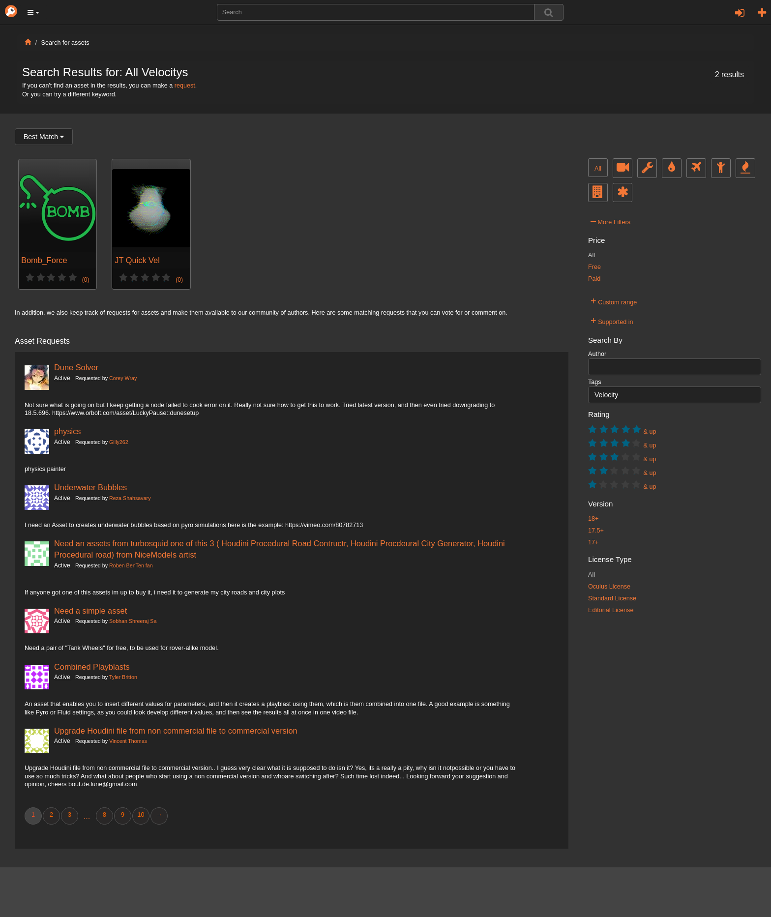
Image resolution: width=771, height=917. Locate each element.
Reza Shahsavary (129, 498)
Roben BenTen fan (131, 565)
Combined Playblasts (92, 666)
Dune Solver (76, 367)
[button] (33, 12)
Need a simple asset (90, 610)
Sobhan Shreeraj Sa (132, 621)
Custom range (614, 301)
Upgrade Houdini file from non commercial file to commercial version (175, 730)
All (597, 168)
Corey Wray (123, 378)
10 (140, 814)
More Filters (610, 220)
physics (67, 431)
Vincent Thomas (128, 741)
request (185, 85)
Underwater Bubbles (90, 487)
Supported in (612, 320)
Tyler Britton (123, 677)
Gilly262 (118, 442)
